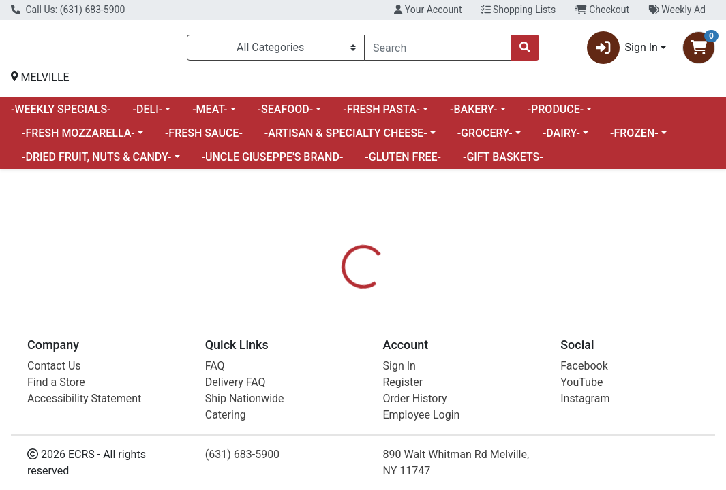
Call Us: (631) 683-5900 (68, 9)
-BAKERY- (474, 114)
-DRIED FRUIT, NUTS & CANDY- (96, 162)
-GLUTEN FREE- (403, 162)
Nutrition (395, 370)
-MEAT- (209, 114)
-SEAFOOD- (286, 114)
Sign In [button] (622, 50)
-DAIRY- (561, 138)
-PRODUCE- (556, 114)
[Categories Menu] (276, 50)
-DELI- (148, 114)
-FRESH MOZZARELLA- (78, 138)
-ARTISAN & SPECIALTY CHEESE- (345, 138)
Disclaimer (461, 370)
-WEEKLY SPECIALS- (61, 114)
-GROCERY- (485, 138)
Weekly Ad (677, 9)
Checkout (602, 9)
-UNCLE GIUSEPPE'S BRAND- (273, 162)
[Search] (437, 50)
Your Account (428, 9)
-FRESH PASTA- (381, 114)
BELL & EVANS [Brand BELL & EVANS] (472, 450)
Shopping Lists (518, 9)
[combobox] (437, 50)
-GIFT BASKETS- (503, 162)
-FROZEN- (634, 138)
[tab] (339, 370)
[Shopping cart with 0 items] (698, 50)
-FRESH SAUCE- (204, 138)
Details (339, 370)
